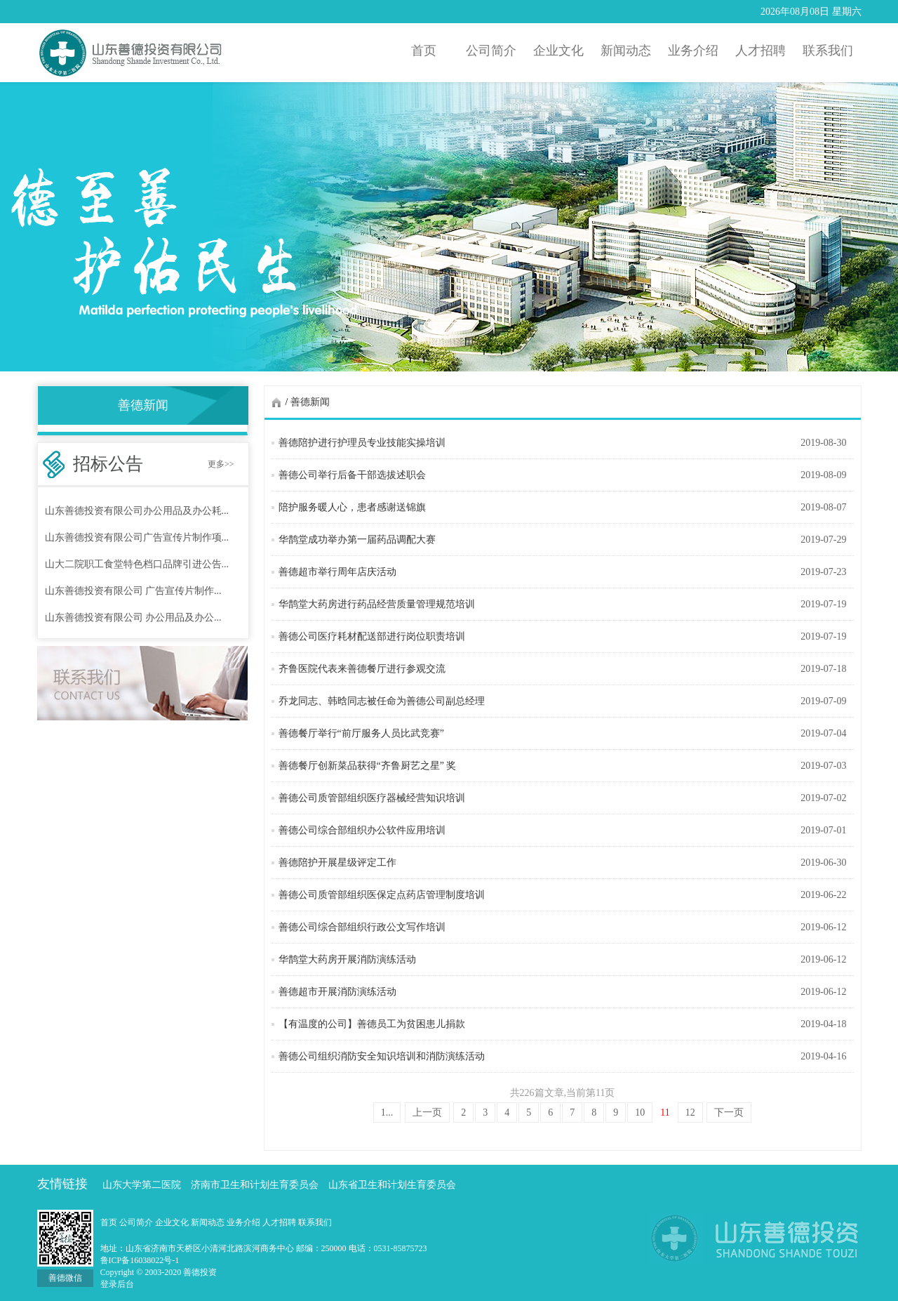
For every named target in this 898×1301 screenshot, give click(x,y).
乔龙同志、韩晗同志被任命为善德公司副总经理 (382, 701)
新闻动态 (209, 1222)
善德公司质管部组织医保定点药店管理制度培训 (382, 895)
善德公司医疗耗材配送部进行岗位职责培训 (372, 636)
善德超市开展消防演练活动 (337, 991)
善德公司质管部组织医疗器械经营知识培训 (372, 798)
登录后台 (117, 1284)
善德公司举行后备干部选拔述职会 (352, 475)
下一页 (729, 1112)
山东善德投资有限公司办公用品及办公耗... (137, 511)
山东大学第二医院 (141, 1185)
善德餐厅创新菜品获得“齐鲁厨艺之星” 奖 (368, 765)
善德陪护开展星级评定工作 (337, 862)
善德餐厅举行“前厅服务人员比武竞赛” (361, 733)
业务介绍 (244, 1222)
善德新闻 (310, 402)
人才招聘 (280, 1222)
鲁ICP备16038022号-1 (140, 1260)
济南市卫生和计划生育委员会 (255, 1185)
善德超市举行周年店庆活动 (337, 572)
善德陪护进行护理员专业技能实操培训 (362, 442)
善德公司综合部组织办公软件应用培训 (362, 830)
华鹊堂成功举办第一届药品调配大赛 (357, 539)
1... (387, 1112)
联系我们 (315, 1222)
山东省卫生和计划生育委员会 (392, 1185)
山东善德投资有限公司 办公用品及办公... (133, 617)
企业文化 (173, 1222)
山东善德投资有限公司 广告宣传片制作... (133, 591)
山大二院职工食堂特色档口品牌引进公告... (137, 564)
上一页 (427, 1112)
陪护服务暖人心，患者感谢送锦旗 (352, 507)
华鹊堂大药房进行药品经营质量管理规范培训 (377, 604)
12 (690, 1112)
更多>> (221, 464)
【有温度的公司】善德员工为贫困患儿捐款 (372, 1024)
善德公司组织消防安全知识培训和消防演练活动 (382, 1056)
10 (640, 1112)
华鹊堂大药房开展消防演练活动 (347, 959)
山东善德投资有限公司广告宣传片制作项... (137, 537)
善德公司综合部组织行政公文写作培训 (362, 927)
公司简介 (137, 1222)
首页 (109, 1222)
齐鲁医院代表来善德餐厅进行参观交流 (362, 668)
